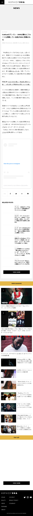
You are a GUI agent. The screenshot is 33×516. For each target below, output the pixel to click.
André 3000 (15, 42)
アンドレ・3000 (21, 42)
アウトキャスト (9, 42)
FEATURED (4, 506)
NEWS (3, 503)
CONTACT (12, 497)
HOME (3, 497)
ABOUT (3, 510)
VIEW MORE (16, 272)
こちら (4, 132)
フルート (27, 42)
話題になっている (14, 71)
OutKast (3, 42)
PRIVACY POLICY (13, 500)
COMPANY (12, 503)
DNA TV (3, 500)
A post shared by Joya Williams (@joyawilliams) (17, 185)
